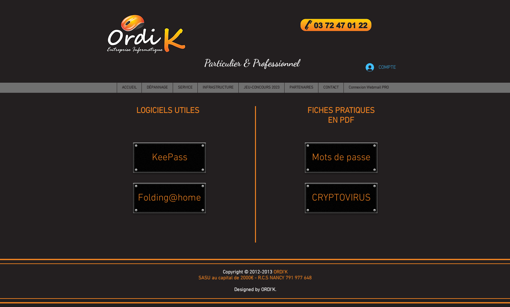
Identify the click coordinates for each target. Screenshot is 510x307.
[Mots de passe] (341, 158)
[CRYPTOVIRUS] (341, 198)
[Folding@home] (169, 198)
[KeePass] (169, 158)
